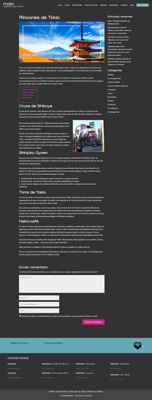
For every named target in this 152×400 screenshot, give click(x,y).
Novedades (112, 97)
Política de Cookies (95, 392)
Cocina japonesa (114, 78)
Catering (103, 5)
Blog (132, 5)
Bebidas (111, 75)
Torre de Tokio (28, 95)
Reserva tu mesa (91, 5)
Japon (110, 93)
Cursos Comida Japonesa (118, 86)
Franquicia (112, 90)
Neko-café (26, 98)
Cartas (67, 5)
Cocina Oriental (114, 82)
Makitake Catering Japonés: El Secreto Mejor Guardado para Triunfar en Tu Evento (119, 62)
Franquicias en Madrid (53, 343)
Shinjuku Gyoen (28, 92)
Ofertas (111, 101)
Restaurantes (77, 5)
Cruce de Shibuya (29, 89)
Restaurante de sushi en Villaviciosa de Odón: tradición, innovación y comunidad (120, 30)
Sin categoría (113, 108)
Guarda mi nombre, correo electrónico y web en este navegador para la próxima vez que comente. (60, 316)
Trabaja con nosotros (19, 343)
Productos (112, 105)
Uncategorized (113, 112)
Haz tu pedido (142, 5)
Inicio (60, 5)
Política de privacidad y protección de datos (67, 392)
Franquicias (113, 5)
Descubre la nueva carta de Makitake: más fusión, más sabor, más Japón (118, 40)
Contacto (124, 5)
